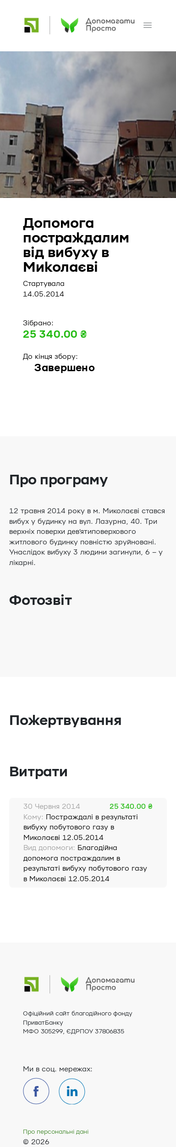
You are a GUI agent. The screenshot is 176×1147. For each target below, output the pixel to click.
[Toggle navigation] (147, 25)
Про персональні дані (55, 1132)
